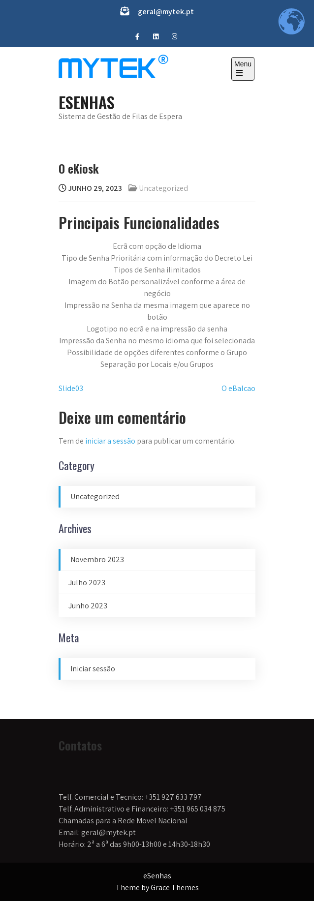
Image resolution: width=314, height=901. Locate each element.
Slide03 (71, 388)
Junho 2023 (87, 606)
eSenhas (87, 102)
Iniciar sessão (92, 668)
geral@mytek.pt (166, 11)
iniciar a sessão (110, 441)
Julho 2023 (86, 582)
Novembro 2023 (97, 559)
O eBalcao (238, 388)
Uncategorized (163, 188)
